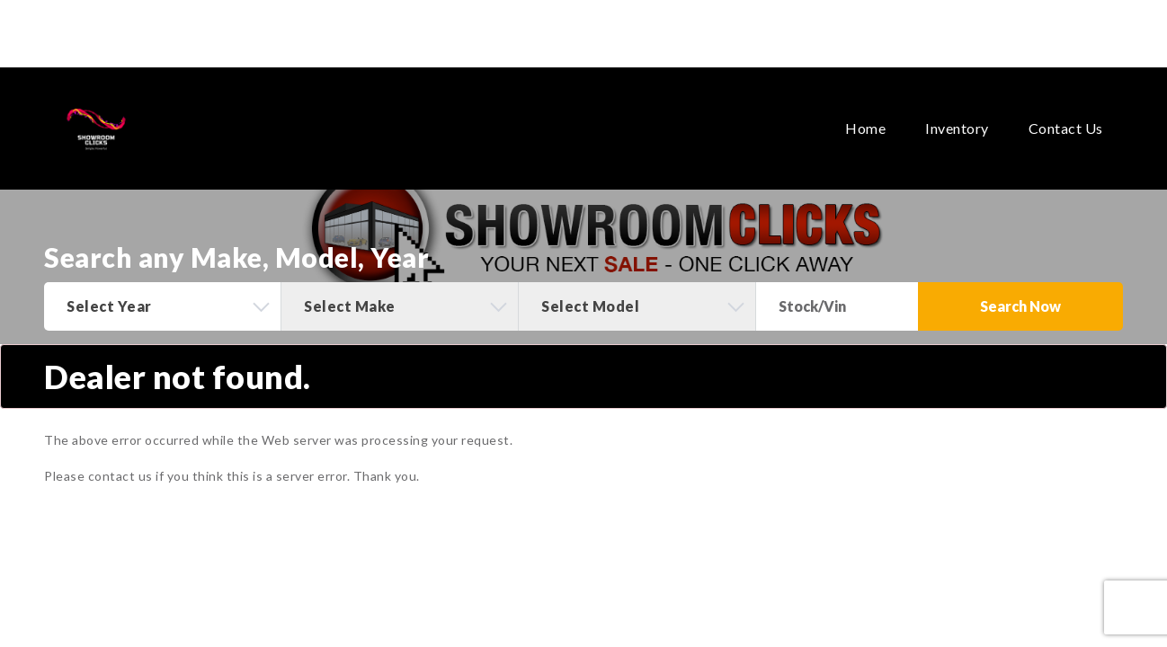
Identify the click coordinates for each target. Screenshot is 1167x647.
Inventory (957, 94)
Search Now (1020, 306)
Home (865, 94)
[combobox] (162, 306)
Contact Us (1066, 94)
